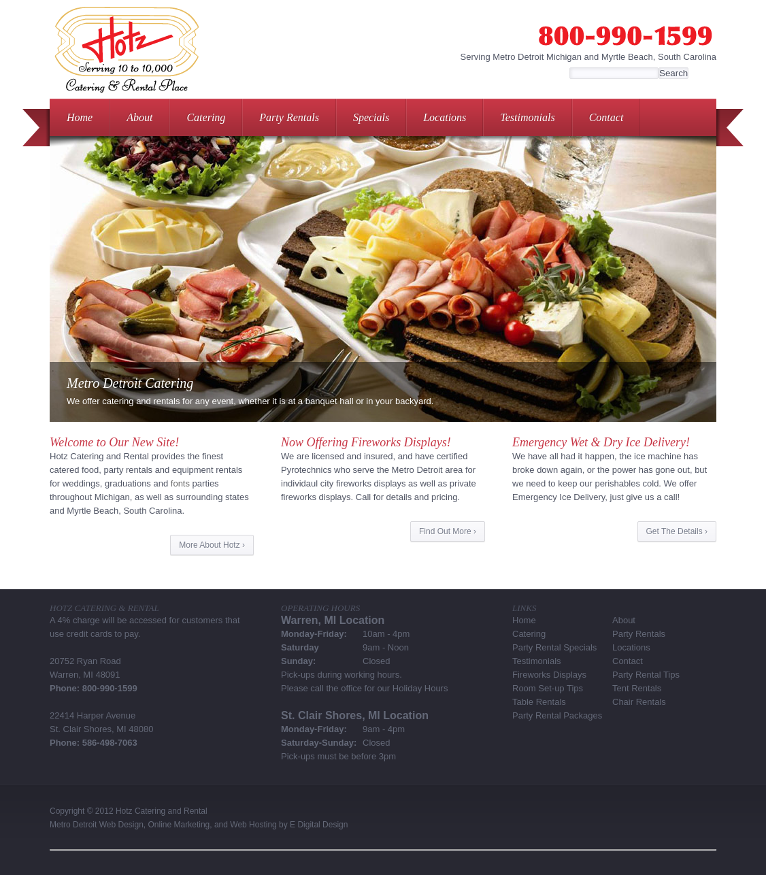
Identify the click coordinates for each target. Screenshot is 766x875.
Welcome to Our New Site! (114, 442)
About (139, 117)
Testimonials (527, 117)
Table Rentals (539, 702)
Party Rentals (289, 117)
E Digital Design (319, 824)
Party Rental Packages (557, 715)
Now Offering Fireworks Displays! (366, 442)
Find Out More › (447, 531)
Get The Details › (676, 531)
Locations (444, 117)
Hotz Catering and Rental (161, 811)
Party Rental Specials (554, 647)
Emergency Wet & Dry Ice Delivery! (601, 442)
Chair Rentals (639, 702)
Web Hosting (253, 824)
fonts (180, 483)
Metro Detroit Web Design (97, 824)
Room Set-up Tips (547, 688)
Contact (606, 117)
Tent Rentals (636, 688)
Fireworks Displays (549, 675)
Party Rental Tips (646, 675)
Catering (205, 117)
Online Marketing (179, 824)
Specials (371, 117)
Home (80, 117)
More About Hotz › (212, 545)
